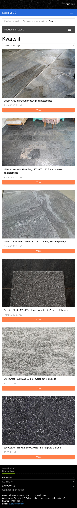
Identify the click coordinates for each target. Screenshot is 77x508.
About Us (7, 477)
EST (63, 4)
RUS (73, 4)
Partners (7, 482)
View (38, 110)
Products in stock (11, 21)
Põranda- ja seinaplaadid (34, 21)
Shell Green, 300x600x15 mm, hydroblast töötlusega (30, 379)
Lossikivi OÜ (9, 12)
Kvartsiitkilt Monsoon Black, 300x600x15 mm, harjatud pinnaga (35, 241)
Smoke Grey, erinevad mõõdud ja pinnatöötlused (28, 101)
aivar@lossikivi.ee (16, 504)
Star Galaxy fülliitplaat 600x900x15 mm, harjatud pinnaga (32, 448)
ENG (68, 4)
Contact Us (8, 486)
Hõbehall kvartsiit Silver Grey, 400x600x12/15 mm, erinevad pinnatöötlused (33, 171)
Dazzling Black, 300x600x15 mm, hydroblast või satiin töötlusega (36, 310)
